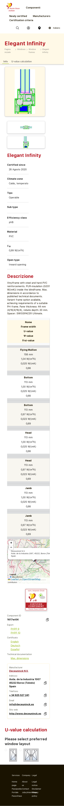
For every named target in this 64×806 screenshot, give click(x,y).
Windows (21, 49)
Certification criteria (21, 20)
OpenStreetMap (31, 579)
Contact (24, 789)
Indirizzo (13, 676)
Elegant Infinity (45, 50)
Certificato (12, 637)
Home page (14, 783)
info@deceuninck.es (21, 704)
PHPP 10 (13, 632)
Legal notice (34, 783)
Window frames (32, 50)
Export (10, 625)
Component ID (14, 615)
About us (24, 783)
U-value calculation (21, 61)
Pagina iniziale (8, 50)
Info (5, 61)
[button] (11, 543)
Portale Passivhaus (14, 794)
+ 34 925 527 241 (19, 695)
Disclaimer (34, 789)
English (13, 641)
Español (13, 649)
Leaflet (13, 579)
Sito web (13, 710)
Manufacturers (41, 16)
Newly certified (18, 16)
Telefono (13, 691)
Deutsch (13, 645)
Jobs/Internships (24, 792)
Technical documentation (19, 654)
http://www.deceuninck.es (25, 713)
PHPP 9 (13, 629)
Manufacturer (16, 667)
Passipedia (14, 789)
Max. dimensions (18, 658)
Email (11, 700)
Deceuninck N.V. (18, 671)
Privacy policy (34, 794)
